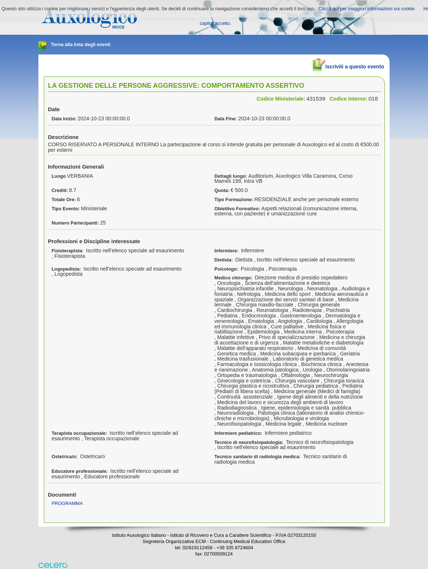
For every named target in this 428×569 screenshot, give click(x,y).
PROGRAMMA (67, 503)
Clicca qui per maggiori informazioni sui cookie (366, 8)
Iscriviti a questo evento (348, 63)
